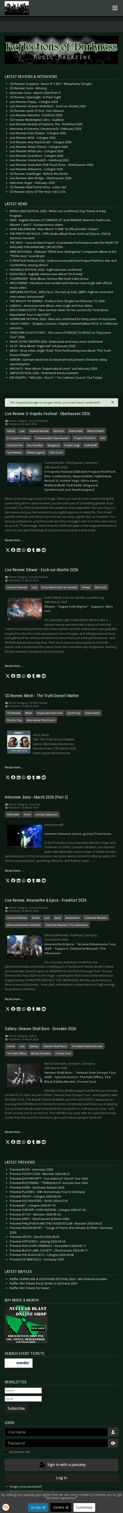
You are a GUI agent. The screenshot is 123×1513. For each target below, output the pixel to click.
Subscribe (16, 1408)
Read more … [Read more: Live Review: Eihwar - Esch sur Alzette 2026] (14, 666)
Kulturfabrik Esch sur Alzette (59, 587)
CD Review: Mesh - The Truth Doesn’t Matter (42, 695)
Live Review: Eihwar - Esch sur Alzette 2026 (41, 569)
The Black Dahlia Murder (87, 1046)
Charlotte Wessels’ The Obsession (66, 925)
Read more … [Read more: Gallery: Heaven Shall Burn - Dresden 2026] (14, 1132)
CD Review (13, 713)
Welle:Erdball (95, 431)
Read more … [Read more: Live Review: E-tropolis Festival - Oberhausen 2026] (14, 540)
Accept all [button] (38, 1507)
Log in (61, 1477)
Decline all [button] (60, 1507)
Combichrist (14, 445)
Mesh (28, 713)
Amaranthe (73, 917)
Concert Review (17, 587)
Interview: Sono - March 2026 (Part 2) (36, 797)
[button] (8, 550)
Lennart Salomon (47, 814)
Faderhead (75, 431)
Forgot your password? (26, 1486)
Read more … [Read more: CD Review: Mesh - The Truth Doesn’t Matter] (14, 767)
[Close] (112, 401)
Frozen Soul (63, 1053)
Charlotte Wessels (95, 917)
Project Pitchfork (84, 438)
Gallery (34, 1046)
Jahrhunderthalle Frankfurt (23, 925)
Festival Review (39, 431)
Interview (13, 814)
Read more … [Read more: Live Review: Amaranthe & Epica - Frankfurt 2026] (14, 999)
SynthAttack (14, 452)
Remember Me (19, 1452)
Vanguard (53, 445)
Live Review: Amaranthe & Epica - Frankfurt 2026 (46, 900)
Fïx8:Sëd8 (90, 445)
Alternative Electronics (41, 720)
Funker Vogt (72, 445)
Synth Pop (73, 713)
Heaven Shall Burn (55, 1046)
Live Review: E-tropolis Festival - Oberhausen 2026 (47, 413)
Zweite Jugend (36, 452)
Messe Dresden (41, 1053)
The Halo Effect (16, 1053)
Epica (57, 917)
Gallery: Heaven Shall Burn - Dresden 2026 (40, 1028)
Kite (102, 438)
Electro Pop (14, 720)
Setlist (11, 431)
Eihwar (86, 587)
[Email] (23, 1399)
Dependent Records (49, 713)
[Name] (23, 1391)
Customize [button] (84, 1507)
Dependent (92, 713)
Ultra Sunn (56, 452)
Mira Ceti (100, 587)
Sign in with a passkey (62, 1465)
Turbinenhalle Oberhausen (52, 438)
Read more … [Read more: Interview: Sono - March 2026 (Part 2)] (14, 870)
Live (22, 431)
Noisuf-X (58, 431)
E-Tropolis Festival (18, 438)
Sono (27, 814)
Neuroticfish (35, 445)
